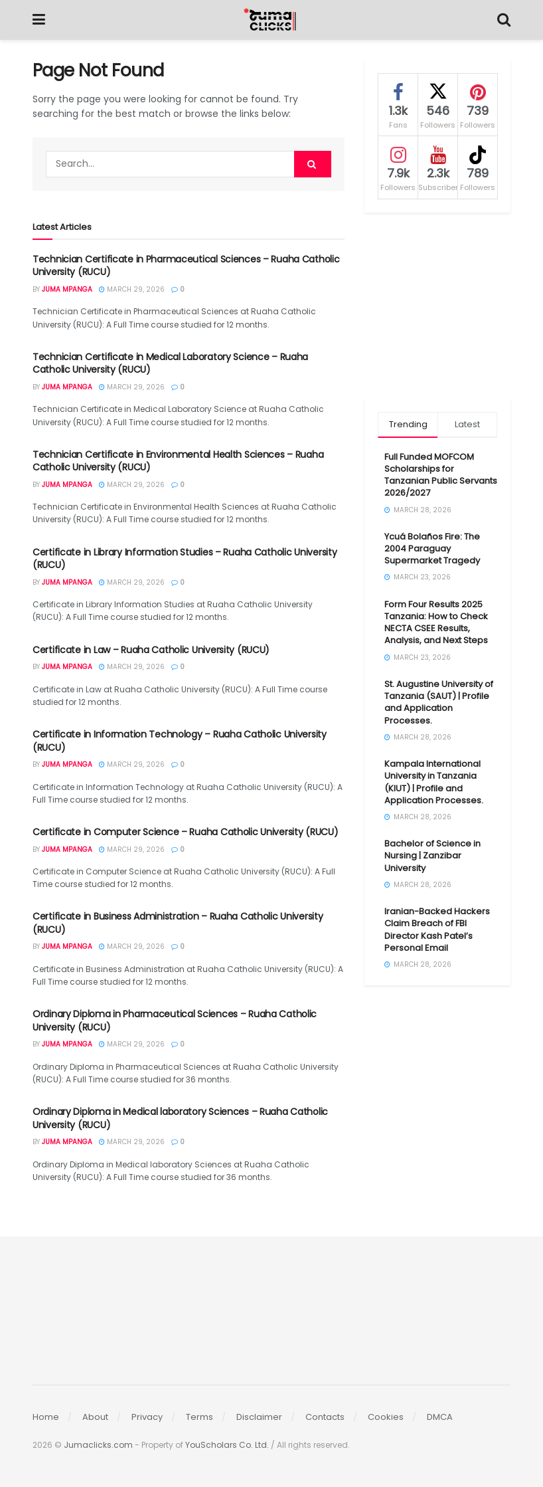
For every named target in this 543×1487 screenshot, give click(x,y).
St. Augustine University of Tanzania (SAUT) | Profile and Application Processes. (438, 702)
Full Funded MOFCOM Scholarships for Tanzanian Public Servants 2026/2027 (440, 475)
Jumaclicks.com (98, 1444)
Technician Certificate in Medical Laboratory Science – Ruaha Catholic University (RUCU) (170, 363)
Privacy (147, 1417)
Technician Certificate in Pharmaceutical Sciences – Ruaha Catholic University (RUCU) (186, 265)
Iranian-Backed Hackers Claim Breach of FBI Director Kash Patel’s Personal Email (437, 929)
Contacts (325, 1417)
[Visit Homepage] (271, 20)
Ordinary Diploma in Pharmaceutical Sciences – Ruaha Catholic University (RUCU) (175, 1020)
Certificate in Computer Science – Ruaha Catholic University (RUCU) (186, 832)
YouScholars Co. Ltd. (227, 1444)
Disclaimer (259, 1417)
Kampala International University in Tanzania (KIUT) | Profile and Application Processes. (433, 782)
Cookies (386, 1417)
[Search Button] (503, 20)
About (95, 1417)
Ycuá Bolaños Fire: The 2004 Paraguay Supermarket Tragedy (432, 548)
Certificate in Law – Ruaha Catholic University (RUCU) (151, 649)
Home (46, 1417)
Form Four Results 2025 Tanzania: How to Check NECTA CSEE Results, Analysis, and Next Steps (436, 622)
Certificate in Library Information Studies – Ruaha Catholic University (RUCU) (185, 558)
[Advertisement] (437, 305)
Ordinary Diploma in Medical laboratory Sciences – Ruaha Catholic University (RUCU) (180, 1118)
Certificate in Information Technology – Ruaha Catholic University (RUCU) (180, 741)
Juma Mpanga (67, 289)
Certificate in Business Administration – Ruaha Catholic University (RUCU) (178, 923)
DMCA (440, 1417)
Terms (199, 1417)
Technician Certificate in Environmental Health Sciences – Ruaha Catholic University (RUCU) (178, 461)
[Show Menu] (39, 20)
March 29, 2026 (132, 289)
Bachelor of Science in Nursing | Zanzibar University (432, 855)
